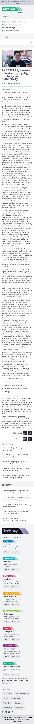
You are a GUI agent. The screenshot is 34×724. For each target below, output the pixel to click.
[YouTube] (9, 712)
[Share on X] (30, 439)
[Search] (15, 42)
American (5, 683)
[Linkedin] (2, 712)
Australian (9, 681)
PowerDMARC (17, 721)
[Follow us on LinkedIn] (25, 433)
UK (26, 681)
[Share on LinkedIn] (25, 439)
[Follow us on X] (30, 433)
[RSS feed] (12, 712)
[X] (6, 712)
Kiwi (22, 681)
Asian (4, 681)
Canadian (17, 681)
